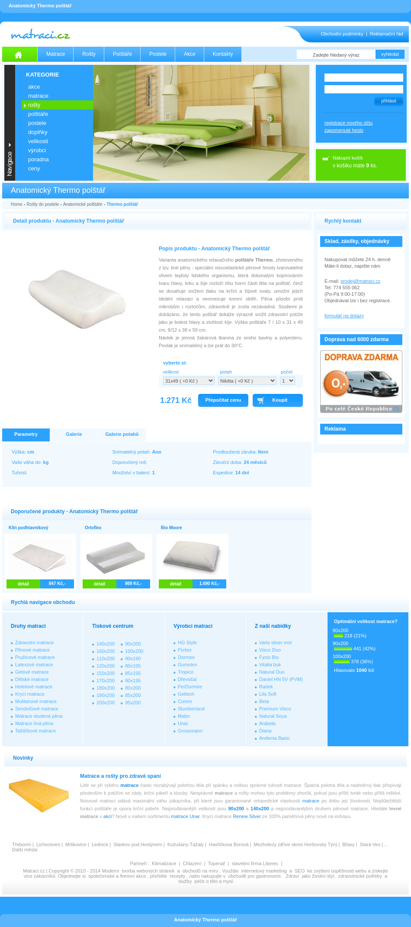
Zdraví (292, 876)
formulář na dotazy (344, 315)
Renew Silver (247, 816)
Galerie (74, 434)
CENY (34, 168)
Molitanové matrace (36, 701)
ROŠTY (34, 105)
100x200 (134, 651)
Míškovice (76, 844)
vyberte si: (175, 362)
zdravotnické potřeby (360, 876)
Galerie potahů (121, 434)
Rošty (89, 54)
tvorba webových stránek (148, 870)
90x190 (133, 658)
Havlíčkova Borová (229, 844)
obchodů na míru (200, 870)
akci (107, 816)
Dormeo (186, 657)
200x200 (105, 702)
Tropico (185, 671)
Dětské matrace (31, 679)
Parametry (26, 434)
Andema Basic (274, 738)
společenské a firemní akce (117, 876)
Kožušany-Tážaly (185, 844)
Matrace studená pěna (38, 716)
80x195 (133, 665)
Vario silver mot (275, 642)
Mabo (184, 716)
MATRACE (38, 96)
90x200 (133, 643)
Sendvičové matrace (36, 708)
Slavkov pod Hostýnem (137, 844)
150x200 (105, 673)
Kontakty (223, 54)
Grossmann (190, 730)
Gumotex (187, 664)
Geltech (186, 694)
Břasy (348, 844)
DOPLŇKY (38, 132)
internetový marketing (264, 870)
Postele (158, 54)
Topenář (216, 863)
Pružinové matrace (35, 657)
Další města (24, 849)
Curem (185, 701)
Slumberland (191, 708)
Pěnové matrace (32, 649)
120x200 (105, 665)
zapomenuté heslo (343, 130)
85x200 (133, 695)
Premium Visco (275, 708)
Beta (264, 701)
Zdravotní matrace (34, 642)
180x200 (105, 687)
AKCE (34, 86)
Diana (265, 730)
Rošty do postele (42, 204)
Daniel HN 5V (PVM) (281, 679)
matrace (129, 785)
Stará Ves (370, 844)
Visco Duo (270, 649)
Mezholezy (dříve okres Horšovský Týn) (295, 844)
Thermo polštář (122, 204)
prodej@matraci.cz (360, 281)
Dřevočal (187, 679)
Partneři (138, 863)
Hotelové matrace (33, 686)
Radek (266, 686)
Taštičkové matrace (35, 730)
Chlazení (192, 863)
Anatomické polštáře (83, 204)
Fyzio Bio (269, 657)
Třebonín (21, 844)
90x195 (133, 680)
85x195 (133, 673)
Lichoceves (48, 844)
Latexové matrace (34, 664)
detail (23, 584)
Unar (183, 723)
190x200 (105, 695)
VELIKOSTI (38, 141)
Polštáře (122, 54)
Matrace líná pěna (34, 723)
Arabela (267, 723)
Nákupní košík (348, 157)
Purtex (185, 649)
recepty (177, 876)
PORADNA (38, 159)
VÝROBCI (37, 150)
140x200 (105, 643)
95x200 (133, 702)
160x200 (105, 651)
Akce (190, 54)
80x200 (133, 687)
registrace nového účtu (348, 122)
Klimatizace (164, 863)
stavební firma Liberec (254, 863)
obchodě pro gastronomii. (255, 876)
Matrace (55, 54)
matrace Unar (185, 816)
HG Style (187, 642)
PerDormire (190, 686)
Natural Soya (273, 716)
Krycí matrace (30, 694)
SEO (300, 870)
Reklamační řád (386, 33)
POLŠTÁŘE (38, 114)
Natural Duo (272, 671)
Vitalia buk (270, 664)
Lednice (100, 844)
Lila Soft (267, 694)
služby (185, 881)
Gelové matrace (32, 671)
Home (16, 204)
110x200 (105, 658)
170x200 (105, 680)
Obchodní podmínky (342, 33)
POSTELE (37, 123)
